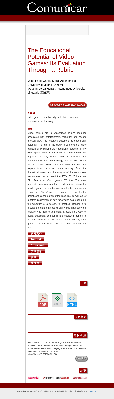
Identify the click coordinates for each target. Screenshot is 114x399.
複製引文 (81, 358)
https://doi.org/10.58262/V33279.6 (67, 104)
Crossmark (38, 245)
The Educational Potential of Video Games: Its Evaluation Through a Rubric (57, 60)
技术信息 (36, 251)
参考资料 (36, 233)
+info (91, 391)
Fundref (36, 239)
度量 (33, 257)
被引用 (35, 263)
